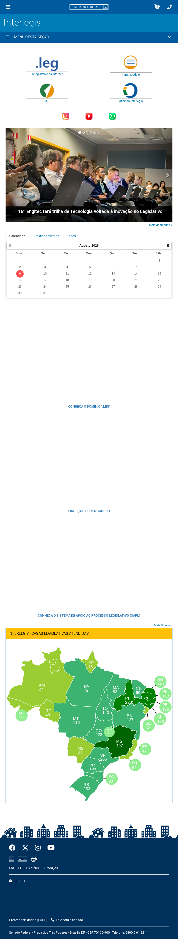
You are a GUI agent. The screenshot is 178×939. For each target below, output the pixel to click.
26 (90, 286)
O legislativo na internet (47, 74)
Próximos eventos (46, 236)
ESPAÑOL (33, 868)
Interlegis (22, 22)
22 (159, 280)
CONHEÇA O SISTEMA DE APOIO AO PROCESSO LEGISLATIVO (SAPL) (89, 615)
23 (20, 286)
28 (136, 286)
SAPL (47, 101)
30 (20, 293)
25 (67, 286)
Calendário (17, 236)
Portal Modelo (131, 74)
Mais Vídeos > (163, 625)
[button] (157, 7)
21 (136, 280)
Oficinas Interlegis (131, 101)
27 (113, 286)
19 (90, 280)
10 (45, 273)
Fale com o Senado (67, 920)
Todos (71, 236)
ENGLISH (15, 868)
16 (20, 280)
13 (113, 273)
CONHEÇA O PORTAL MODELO (89, 511)
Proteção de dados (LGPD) (28, 920)
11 (67, 273)
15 (159, 273)
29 (159, 286)
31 (45, 293)
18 (67, 280)
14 (136, 273)
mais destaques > (160, 225)
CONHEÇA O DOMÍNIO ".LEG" (89, 406)
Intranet (17, 881)
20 (113, 280)
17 (45, 280)
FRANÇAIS (51, 868)
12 (90, 273)
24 (45, 286)
